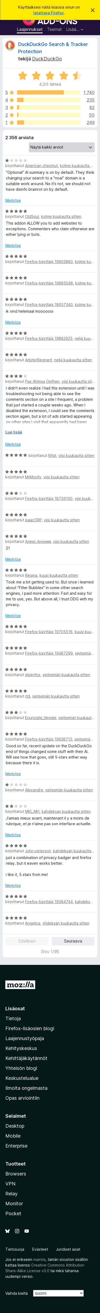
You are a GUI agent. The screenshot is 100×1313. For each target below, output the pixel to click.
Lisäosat (15, 1008)
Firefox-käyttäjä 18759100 (49, 498)
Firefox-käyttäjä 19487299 (49, 653)
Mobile (13, 1136)
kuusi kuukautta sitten (58, 575)
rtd (27, 696)
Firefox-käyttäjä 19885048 (49, 283)
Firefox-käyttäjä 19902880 (49, 261)
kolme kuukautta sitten (61, 216)
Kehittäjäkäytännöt (26, 1058)
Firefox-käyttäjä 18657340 (49, 304)
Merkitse (13, 200)
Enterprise (16, 1146)
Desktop (14, 1126)
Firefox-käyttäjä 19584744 (49, 901)
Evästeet (40, 1249)
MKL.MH (32, 811)
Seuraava (73, 941)
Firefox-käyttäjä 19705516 (49, 631)
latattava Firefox (48, 12)
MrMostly (33, 477)
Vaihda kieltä (16, 1293)
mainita (39, 1259)
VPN (10, 1183)
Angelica (32, 923)
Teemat (54, 29)
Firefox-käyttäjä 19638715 (48, 739)
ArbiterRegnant (38, 360)
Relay (11, 1193)
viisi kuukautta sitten (80, 381)
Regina (31, 575)
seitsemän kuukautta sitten (66, 674)
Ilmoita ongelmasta (26, 1088)
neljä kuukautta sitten (73, 360)
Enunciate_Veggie (40, 717)
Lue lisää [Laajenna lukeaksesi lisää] (13, 432)
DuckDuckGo (47, 59)
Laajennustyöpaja (24, 1038)
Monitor (14, 1203)
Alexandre (34, 790)
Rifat (52, 455)
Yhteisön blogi (21, 1068)
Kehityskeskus (21, 1048)
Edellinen (27, 941)
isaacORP (33, 520)
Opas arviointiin (22, 1098)
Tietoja (13, 1018)
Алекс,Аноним (38, 541)
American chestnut (41, 165)
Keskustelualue (21, 1078)
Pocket (13, 1213)
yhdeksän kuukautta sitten (65, 923)
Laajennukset (30, 29)
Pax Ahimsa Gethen (42, 381)
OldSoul (32, 216)
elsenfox (33, 674)
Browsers (15, 1174)
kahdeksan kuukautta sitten (66, 811)
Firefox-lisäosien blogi (29, 1028)
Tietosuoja (14, 1249)
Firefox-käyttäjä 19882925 (49, 338)
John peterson (38, 851)
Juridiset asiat (68, 1249)
